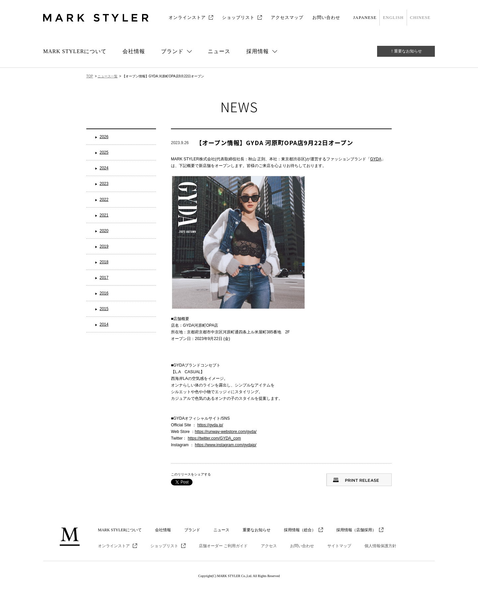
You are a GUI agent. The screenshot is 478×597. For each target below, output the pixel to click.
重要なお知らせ (257, 530)
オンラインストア (187, 17)
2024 (104, 168)
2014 (104, 324)
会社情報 (133, 51)
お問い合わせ (326, 17)
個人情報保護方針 (380, 546)
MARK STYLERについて (75, 51)
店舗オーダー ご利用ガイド (223, 546)
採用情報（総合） (300, 530)
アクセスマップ (287, 17)
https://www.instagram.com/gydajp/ (225, 445)
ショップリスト (238, 17)
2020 (104, 230)
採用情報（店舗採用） (356, 530)
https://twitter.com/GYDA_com (214, 438)
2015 (104, 308)
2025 (104, 152)
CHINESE (420, 17)
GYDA (375, 159)
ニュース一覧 (108, 76)
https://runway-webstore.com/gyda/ (226, 431)
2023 (104, 183)
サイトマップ (339, 546)
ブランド (192, 530)
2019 (104, 246)
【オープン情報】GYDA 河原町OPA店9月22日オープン (274, 142)
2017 (104, 277)
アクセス (269, 546)
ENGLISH (393, 17)
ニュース (219, 51)
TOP (89, 76)
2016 (104, 293)
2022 (104, 199)
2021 (104, 215)
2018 (104, 262)
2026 (104, 136)
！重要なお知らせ (406, 51)
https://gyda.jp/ (210, 425)
